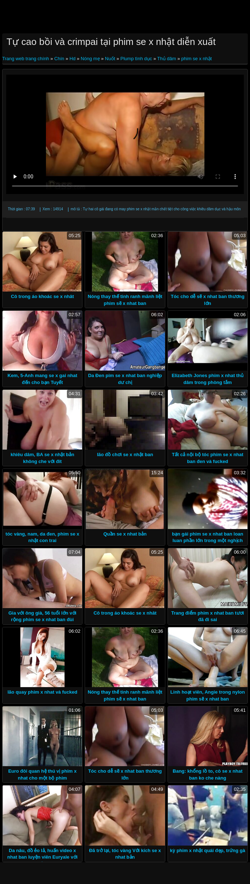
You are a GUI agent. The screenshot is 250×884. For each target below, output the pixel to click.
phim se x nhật (196, 58)
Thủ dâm (166, 58)
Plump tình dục (136, 58)
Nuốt (110, 58)
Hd (72, 58)
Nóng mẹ (90, 58)
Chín (59, 58)
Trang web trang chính (26, 58)
